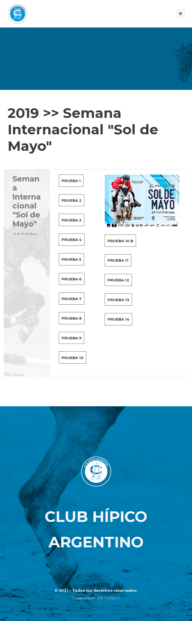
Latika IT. (112, 598)
